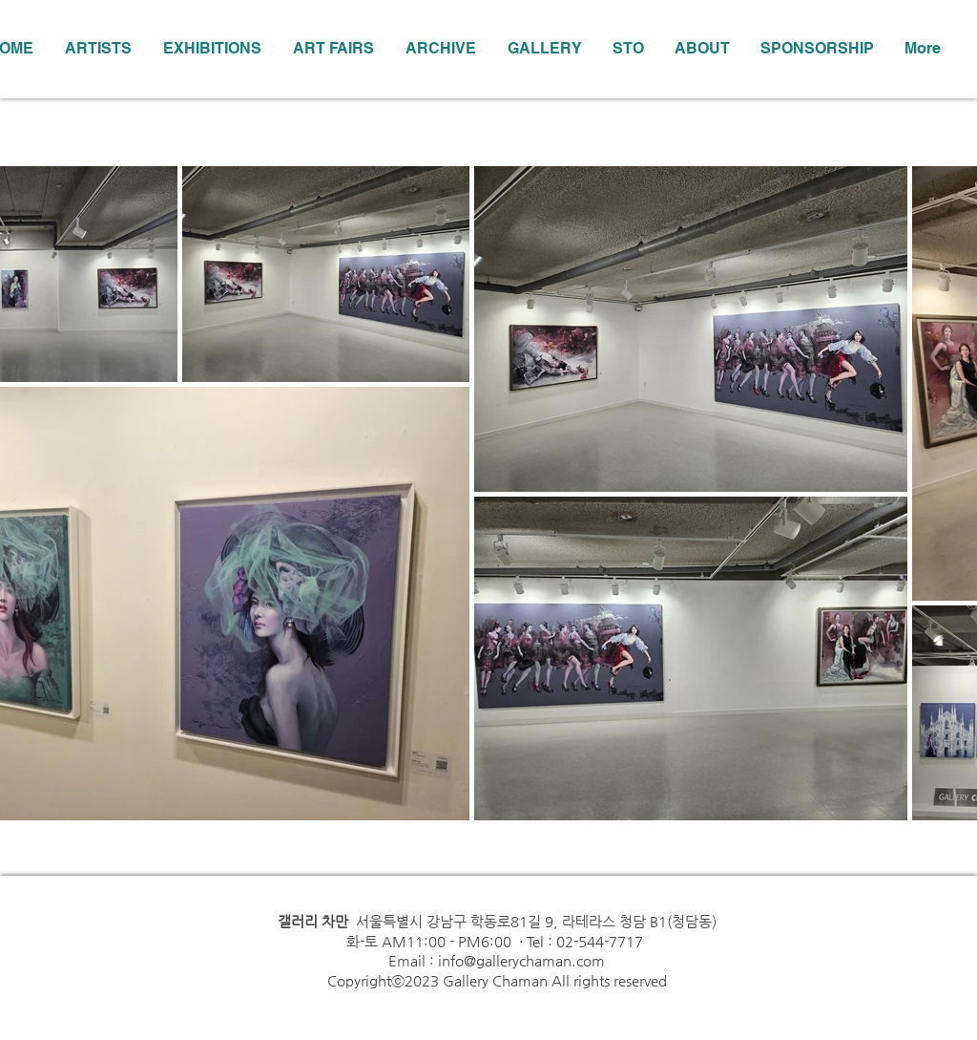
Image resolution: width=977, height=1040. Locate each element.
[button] (212, 48)
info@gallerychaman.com (521, 960)
